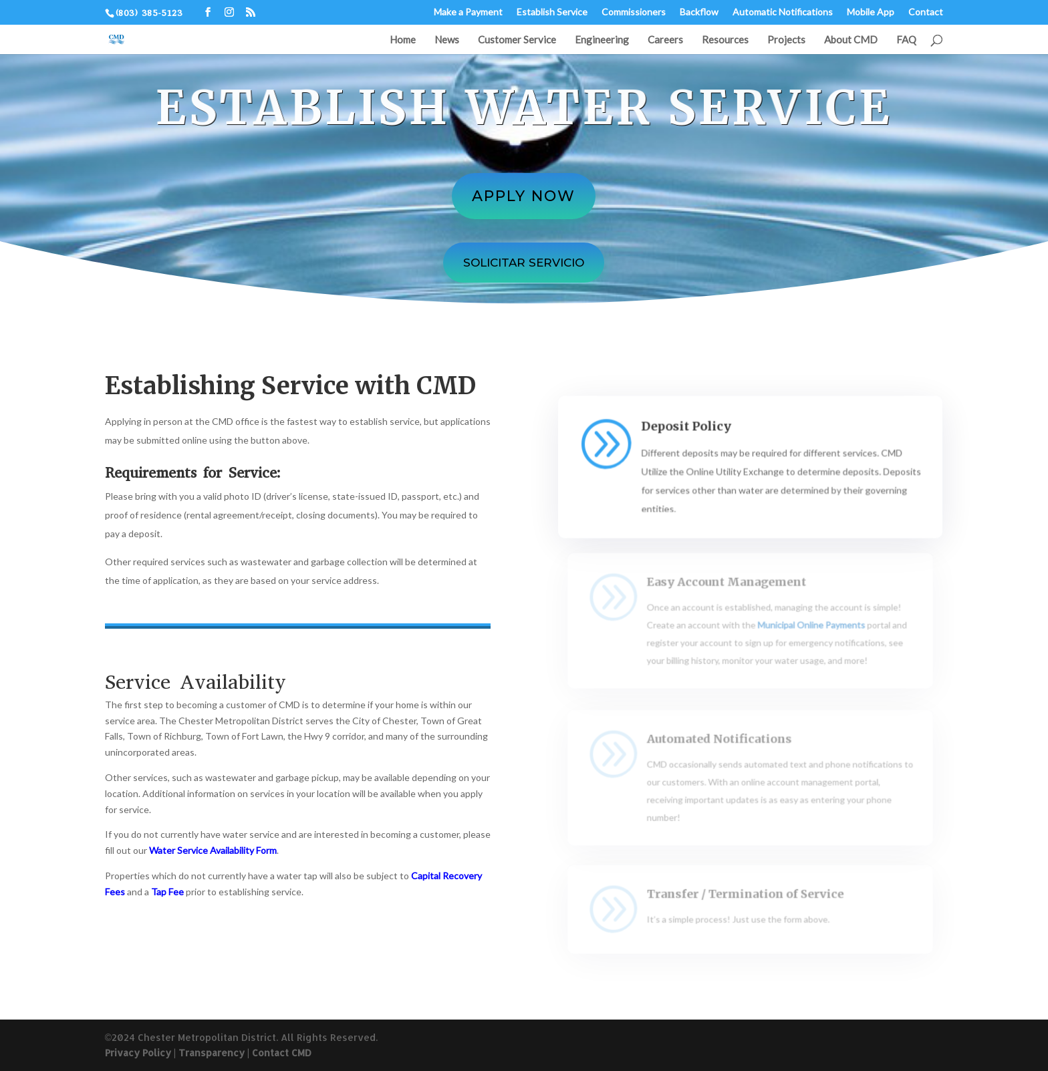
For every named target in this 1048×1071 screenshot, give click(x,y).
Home (403, 40)
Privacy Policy (138, 1052)
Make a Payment (468, 12)
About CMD (851, 40)
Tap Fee (167, 891)
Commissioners (634, 12)
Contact (925, 12)
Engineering (602, 40)
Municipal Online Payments (809, 625)
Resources (725, 40)
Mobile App (870, 12)
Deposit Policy (688, 427)
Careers (665, 40)
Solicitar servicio (523, 262)
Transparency (211, 1052)
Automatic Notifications (783, 12)
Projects (786, 40)
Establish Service (552, 12)
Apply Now (523, 196)
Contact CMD (281, 1052)
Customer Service (517, 40)
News (446, 40)
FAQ (906, 40)
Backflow (699, 12)
